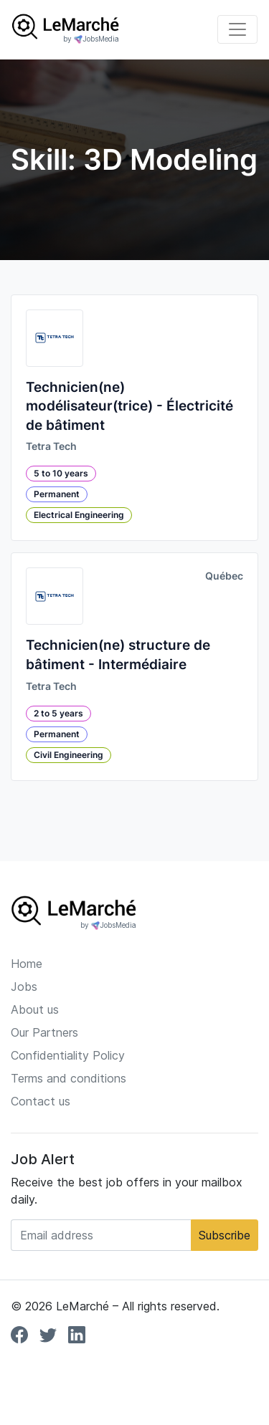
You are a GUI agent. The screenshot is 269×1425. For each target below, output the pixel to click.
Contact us (40, 1101)
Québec (224, 576)
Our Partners (44, 1032)
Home (26, 963)
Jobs (24, 986)
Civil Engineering (68, 754)
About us (35, 1009)
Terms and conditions (68, 1078)
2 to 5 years (58, 713)
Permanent (57, 494)
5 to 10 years (61, 473)
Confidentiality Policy (68, 1055)
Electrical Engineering (79, 514)
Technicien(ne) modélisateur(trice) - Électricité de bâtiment (129, 406)
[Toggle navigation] (237, 29)
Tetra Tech (51, 446)
